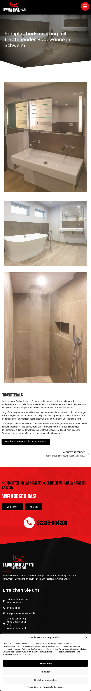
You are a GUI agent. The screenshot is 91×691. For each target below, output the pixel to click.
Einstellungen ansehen (45, 680)
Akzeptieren (45, 663)
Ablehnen (45, 671)
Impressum (59, 687)
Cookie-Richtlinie (34, 687)
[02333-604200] (29, 522)
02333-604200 (52, 523)
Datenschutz (47, 687)
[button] (86, 637)
